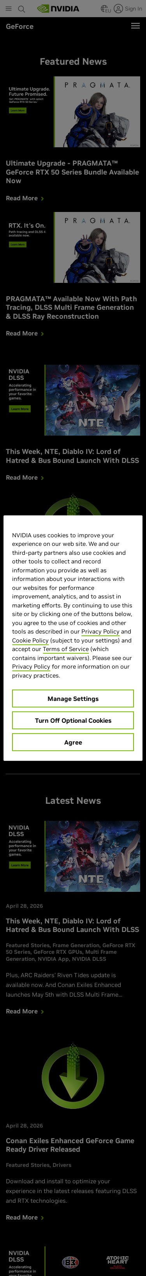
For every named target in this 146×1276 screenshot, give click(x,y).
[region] (73, 638)
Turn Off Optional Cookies (73, 720)
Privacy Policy (100, 631)
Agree (73, 742)
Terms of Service (66, 649)
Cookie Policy (30, 640)
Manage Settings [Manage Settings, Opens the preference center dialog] (73, 698)
